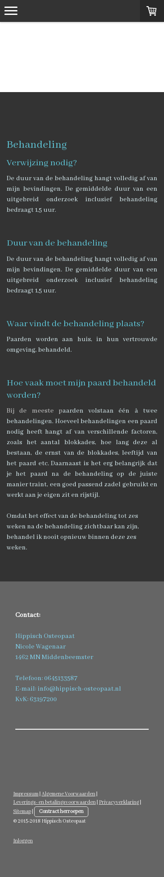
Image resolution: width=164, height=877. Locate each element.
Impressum (25, 794)
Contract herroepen (61, 811)
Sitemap (22, 811)
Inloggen (23, 841)
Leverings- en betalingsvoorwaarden (54, 802)
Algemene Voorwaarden (68, 794)
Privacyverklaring (119, 802)
